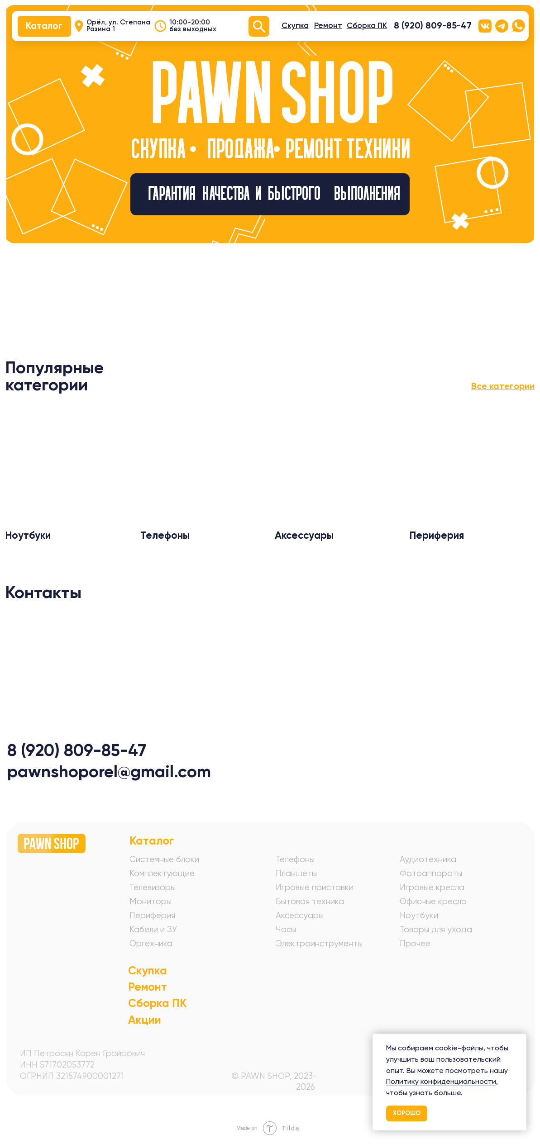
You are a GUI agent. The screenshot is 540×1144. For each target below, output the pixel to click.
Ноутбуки (419, 915)
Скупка (147, 971)
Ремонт (147, 987)
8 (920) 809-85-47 (433, 25)
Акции (144, 1020)
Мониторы (150, 901)
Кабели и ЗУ (153, 929)
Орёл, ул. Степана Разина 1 (118, 25)
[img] (68, 463)
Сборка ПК (157, 1003)
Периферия (152, 915)
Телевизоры (152, 887)
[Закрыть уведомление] (519, 1040)
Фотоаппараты (431, 873)
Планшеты (296, 873)
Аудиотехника (428, 859)
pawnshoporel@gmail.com (109, 771)
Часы (286, 929)
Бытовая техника (310, 901)
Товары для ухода (436, 929)
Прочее (415, 943)
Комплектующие (162, 873)
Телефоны (295, 859)
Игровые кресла (432, 887)
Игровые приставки (315, 887)
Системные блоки (164, 859)
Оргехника (150, 943)
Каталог (151, 841)
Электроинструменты (319, 943)
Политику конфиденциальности (441, 1081)
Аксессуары (300, 915)
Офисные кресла (433, 901)
